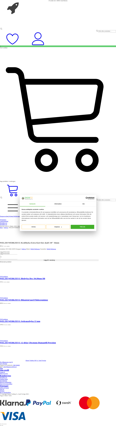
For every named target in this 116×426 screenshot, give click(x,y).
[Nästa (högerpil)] (2, 425)
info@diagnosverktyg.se (10, 367)
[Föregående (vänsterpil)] (0, 425)
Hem (1, 227)
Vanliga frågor (4, 379)
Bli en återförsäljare (5, 392)
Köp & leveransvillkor (6, 384)
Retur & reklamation (5, 382)
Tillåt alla (82, 227)
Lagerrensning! (4, 221)
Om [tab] (83, 204)
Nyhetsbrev (3, 220)
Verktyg (6, 227)
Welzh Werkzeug (35, 249)
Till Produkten (4, 276)
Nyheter (2, 391)
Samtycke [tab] (32, 204)
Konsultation (3, 380)
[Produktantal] (9, 256)
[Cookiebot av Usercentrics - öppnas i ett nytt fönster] (86, 198)
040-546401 (16, 365)
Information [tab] (58, 204)
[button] (5, 252)
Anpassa (58, 227)
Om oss (2, 389)
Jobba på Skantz (4, 388)
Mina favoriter (4, 373)
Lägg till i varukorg (49, 260)
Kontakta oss (3, 223)
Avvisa (33, 227)
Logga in (2, 372)
